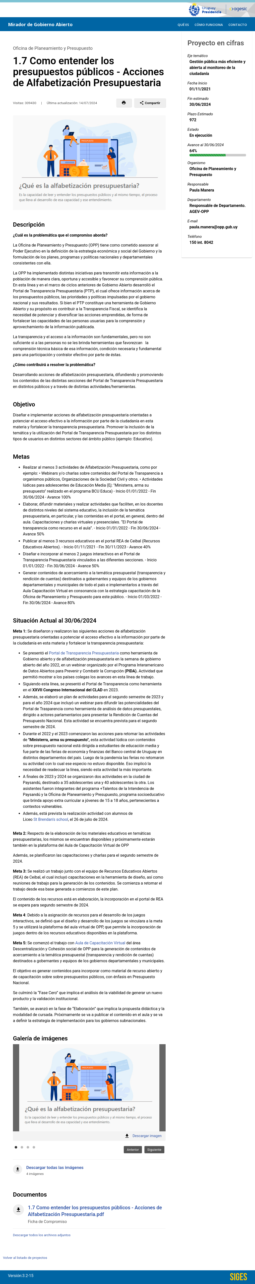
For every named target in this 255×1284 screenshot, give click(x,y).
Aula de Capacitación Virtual (100, 943)
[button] (123, 103)
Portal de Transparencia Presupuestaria (84, 653)
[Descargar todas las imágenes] (89, 1167)
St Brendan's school (50, 819)
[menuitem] (183, 24)
